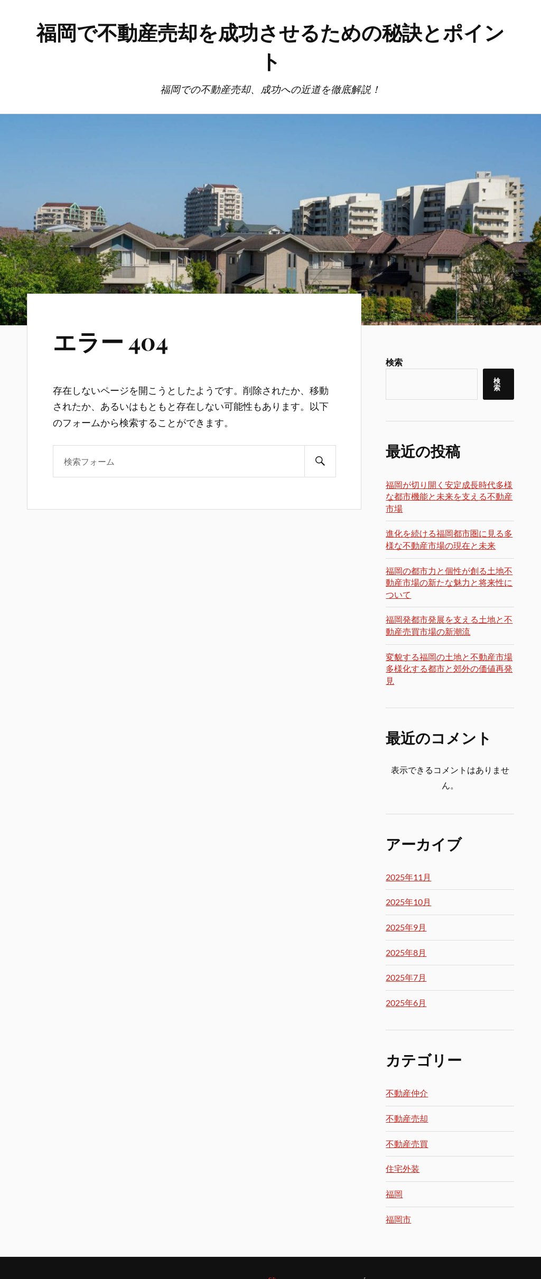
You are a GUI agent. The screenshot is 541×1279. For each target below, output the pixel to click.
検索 (394, 362)
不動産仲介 (407, 1093)
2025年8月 (406, 952)
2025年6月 (406, 1003)
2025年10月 (408, 902)
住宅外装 (402, 1168)
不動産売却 (407, 1118)
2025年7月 (406, 977)
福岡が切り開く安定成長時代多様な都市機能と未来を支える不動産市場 (449, 496)
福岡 (394, 1194)
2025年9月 (406, 927)
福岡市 (398, 1219)
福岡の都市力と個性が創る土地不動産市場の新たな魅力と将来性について (449, 582)
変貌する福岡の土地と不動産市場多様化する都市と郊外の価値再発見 (449, 668)
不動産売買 (407, 1144)
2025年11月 (408, 877)
